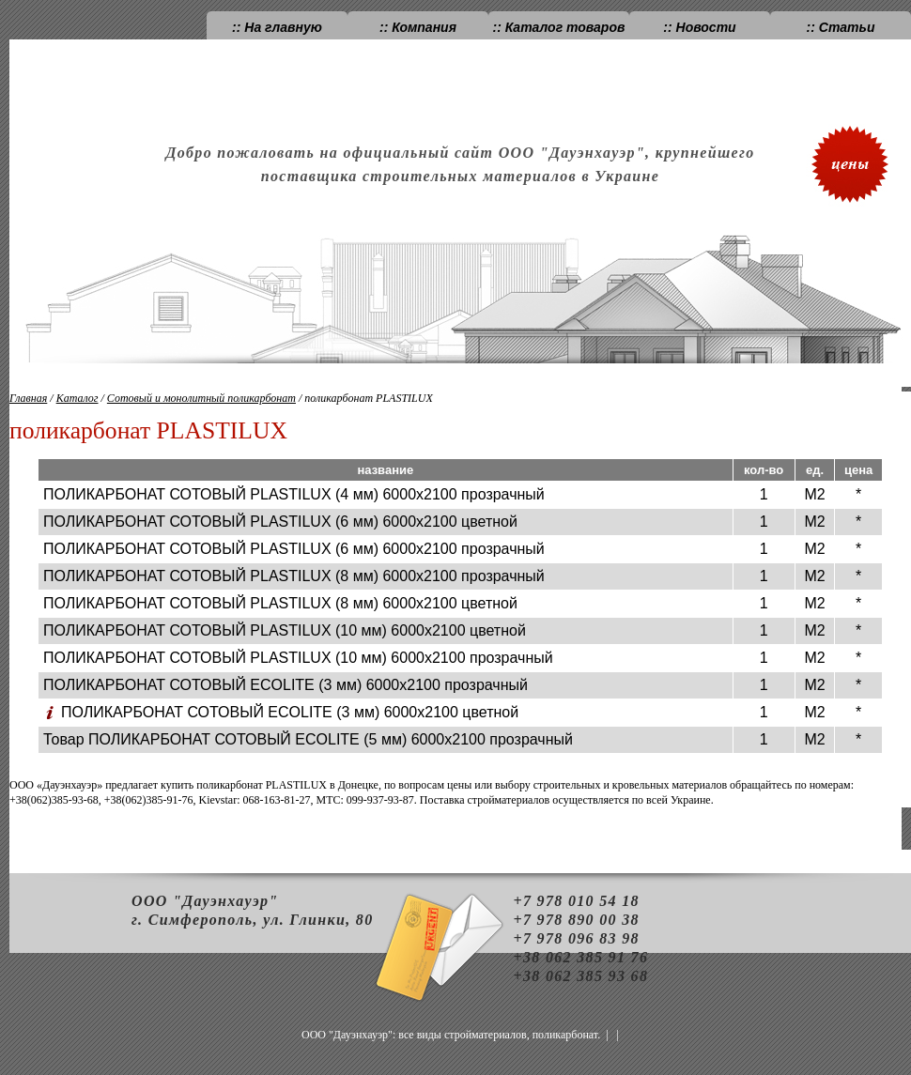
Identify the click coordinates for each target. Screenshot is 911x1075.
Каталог (77, 398)
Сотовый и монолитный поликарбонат (201, 398)
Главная (28, 398)
